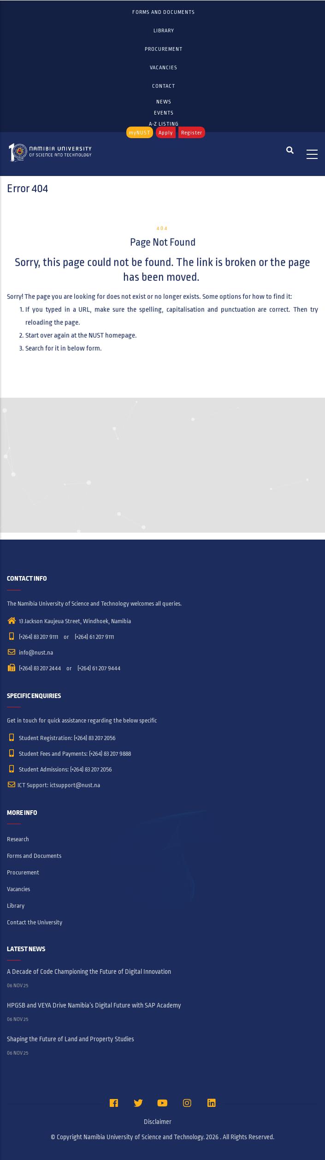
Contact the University (34, 922)
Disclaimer (157, 1121)
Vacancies (163, 67)
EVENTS (164, 112)
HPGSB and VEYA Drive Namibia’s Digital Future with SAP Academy (94, 1005)
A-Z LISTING (164, 124)
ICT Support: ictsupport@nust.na (53, 785)
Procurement (164, 49)
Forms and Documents (163, 12)
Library (164, 30)
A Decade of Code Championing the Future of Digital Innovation (89, 971)
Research (18, 839)
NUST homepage (112, 328)
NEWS (163, 101)
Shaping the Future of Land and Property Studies (70, 1039)
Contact (163, 86)
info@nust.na (30, 653)
